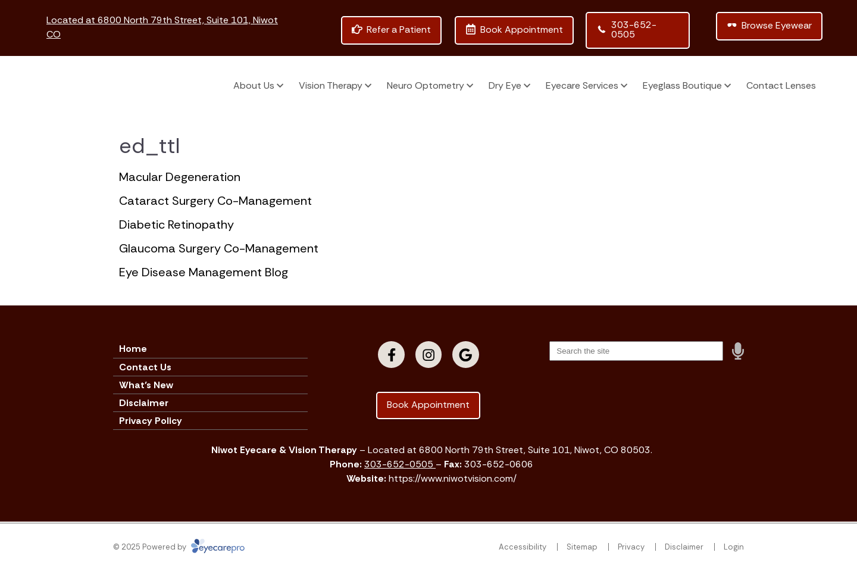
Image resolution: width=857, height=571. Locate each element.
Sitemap (582, 547)
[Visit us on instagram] (428, 354)
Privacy (631, 547)
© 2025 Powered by (179, 547)
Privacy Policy (150, 420)
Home (133, 348)
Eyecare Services (582, 85)
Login (734, 547)
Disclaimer (143, 403)
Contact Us (145, 367)
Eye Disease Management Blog (203, 272)
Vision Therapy (330, 85)
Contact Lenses (781, 85)
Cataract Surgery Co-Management (215, 200)
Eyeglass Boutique (682, 85)
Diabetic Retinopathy (176, 224)
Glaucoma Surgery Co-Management (218, 248)
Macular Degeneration (179, 177)
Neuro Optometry (425, 85)
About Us (253, 85)
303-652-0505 (400, 464)
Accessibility (522, 547)
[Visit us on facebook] (391, 354)
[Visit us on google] (465, 354)
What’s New (146, 385)
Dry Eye (505, 85)
